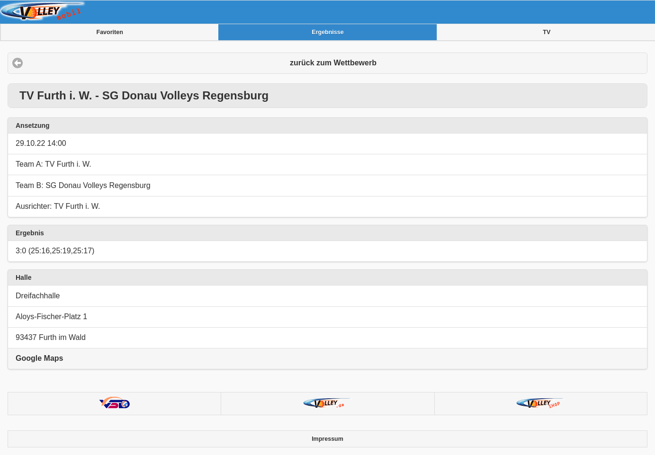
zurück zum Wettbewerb (333, 63)
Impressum (327, 439)
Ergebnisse (327, 32)
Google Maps (39, 358)
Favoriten (110, 32)
